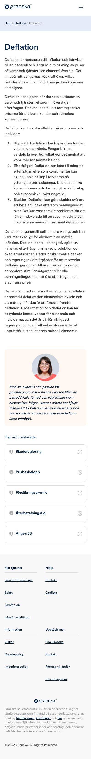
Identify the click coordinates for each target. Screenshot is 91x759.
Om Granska (55, 642)
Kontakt (51, 580)
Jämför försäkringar (19, 580)
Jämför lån (12, 605)
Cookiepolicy (14, 654)
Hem (8, 23)
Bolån (9, 592)
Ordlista (20, 23)
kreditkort (43, 718)
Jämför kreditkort (17, 617)
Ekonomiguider (56, 679)
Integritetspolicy (16, 666)
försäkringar (25, 718)
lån (60, 718)
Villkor (9, 642)
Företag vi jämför (58, 666)
